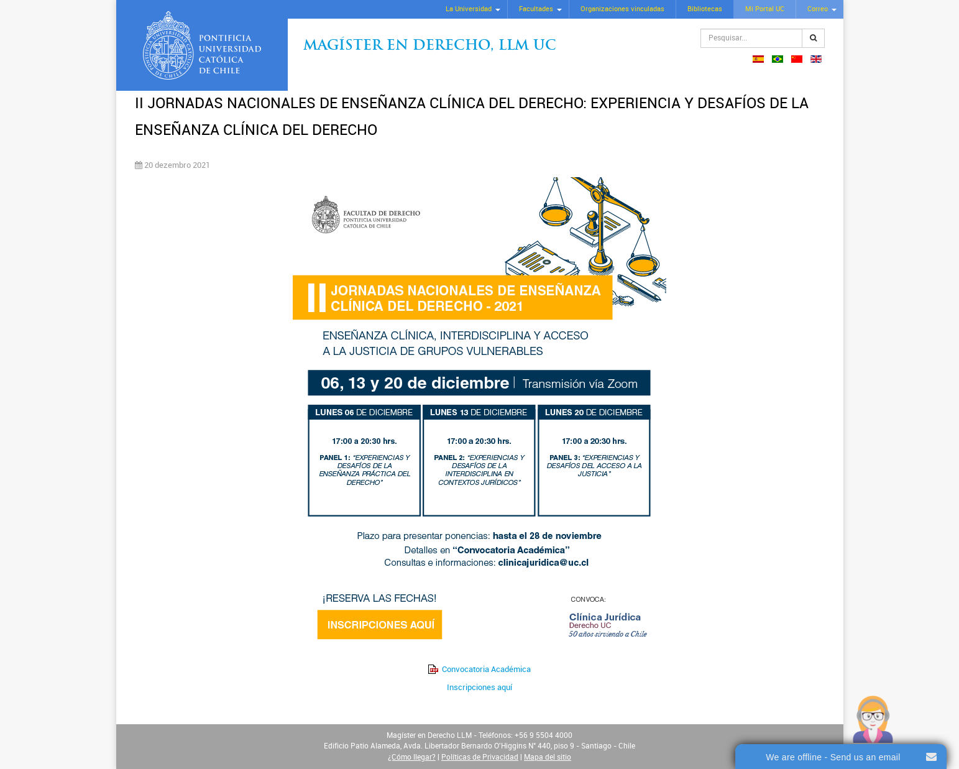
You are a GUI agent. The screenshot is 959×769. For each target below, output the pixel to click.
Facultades (536, 9)
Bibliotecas (704, 9)
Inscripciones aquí (479, 687)
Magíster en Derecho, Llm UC (429, 46)
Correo (817, 9)
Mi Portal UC (764, 9)
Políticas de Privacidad (479, 757)
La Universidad (469, 9)
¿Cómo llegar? (412, 757)
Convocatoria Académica (486, 669)
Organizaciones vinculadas (622, 9)
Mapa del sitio (547, 757)
